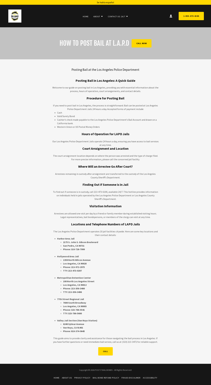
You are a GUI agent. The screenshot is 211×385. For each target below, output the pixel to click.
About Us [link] (67, 377)
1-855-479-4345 (191, 16)
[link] (15, 15)
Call (105, 351)
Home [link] (86, 16)
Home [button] (57, 377)
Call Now (141, 43)
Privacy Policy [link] (82, 377)
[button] (98, 16)
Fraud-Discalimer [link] (131, 377)
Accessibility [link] (150, 377)
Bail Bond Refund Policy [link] (106, 377)
